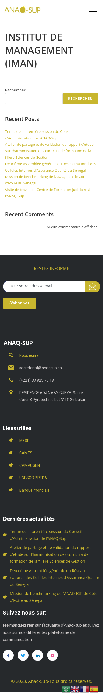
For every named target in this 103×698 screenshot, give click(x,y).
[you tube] (52, 655)
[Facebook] (8, 655)
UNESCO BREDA (33, 478)
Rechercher (15, 89)
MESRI (24, 440)
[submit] (92, 286)
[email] (44, 286)
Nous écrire (29, 355)
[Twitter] (23, 655)
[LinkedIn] (37, 655)
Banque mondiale (34, 490)
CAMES (25, 453)
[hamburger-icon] (93, 10)
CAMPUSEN (29, 465)
